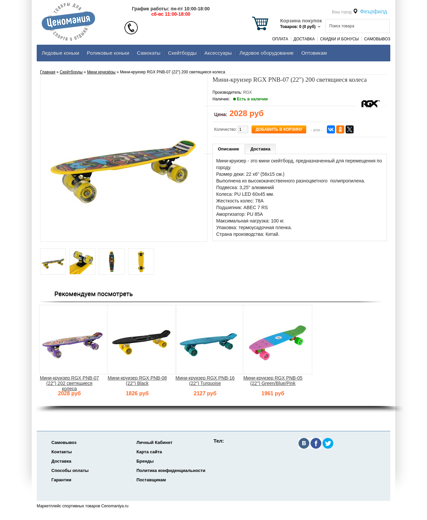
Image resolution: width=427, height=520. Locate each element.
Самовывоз (377, 39)
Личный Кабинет (154, 442)
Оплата (280, 39)
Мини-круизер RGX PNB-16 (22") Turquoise (205, 380)
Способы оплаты (70, 470)
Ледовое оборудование (267, 53)
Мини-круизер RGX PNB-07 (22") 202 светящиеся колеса (69, 383)
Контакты (61, 451)
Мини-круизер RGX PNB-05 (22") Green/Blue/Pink (272, 380)
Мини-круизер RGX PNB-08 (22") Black (137, 380)
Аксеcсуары (218, 53)
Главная (47, 72)
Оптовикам (314, 53)
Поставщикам (151, 479)
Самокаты (148, 53)
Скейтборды (182, 53)
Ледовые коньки (60, 53)
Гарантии (61, 479)
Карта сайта (149, 451)
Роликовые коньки (108, 53)
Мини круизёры (101, 72)
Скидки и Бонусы (339, 39)
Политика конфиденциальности (170, 470)
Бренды (145, 461)
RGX (247, 92)
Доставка (304, 39)
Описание (228, 148)
